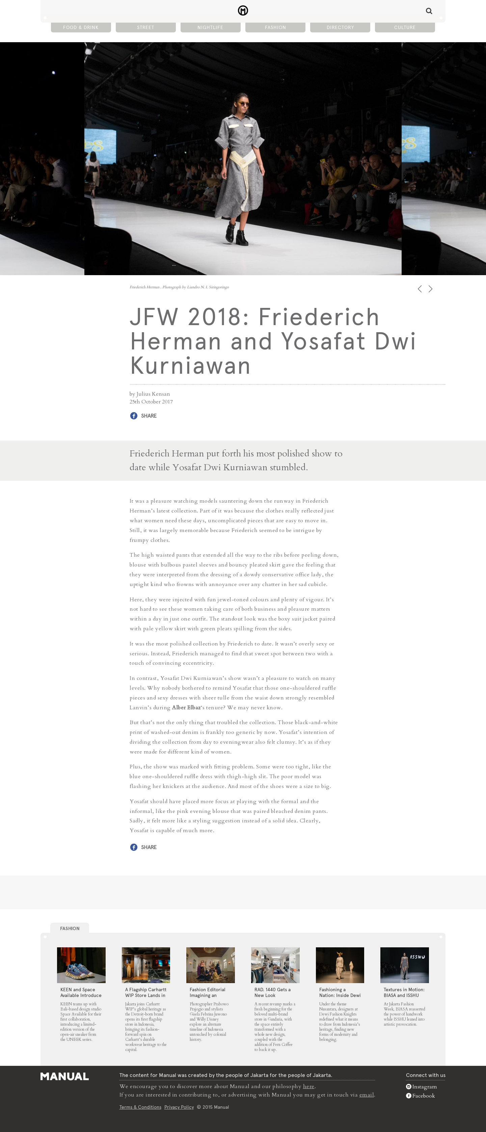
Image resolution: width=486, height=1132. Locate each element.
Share (149, 416)
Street (145, 27)
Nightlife (210, 27)
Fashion (275, 27)
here (309, 1086)
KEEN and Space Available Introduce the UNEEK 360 (81, 995)
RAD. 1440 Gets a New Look (272, 992)
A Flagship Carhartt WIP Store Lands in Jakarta (145, 995)
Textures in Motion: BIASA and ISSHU (404, 992)
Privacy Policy (179, 1106)
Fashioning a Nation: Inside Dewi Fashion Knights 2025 (340, 998)
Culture (405, 27)
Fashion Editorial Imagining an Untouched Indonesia (207, 998)
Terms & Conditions (140, 1106)
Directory (340, 27)
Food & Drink (81, 27)
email (366, 1094)
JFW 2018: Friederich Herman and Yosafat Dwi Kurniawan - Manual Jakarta (243, 10)
